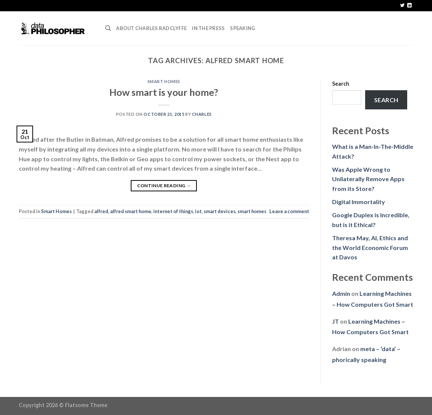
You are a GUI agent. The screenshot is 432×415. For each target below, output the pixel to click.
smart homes (251, 211)
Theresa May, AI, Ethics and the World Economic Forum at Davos (370, 247)
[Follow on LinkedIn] (409, 5)
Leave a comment (289, 211)
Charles (202, 114)
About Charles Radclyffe (151, 28)
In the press (208, 28)
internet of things (173, 211)
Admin (341, 293)
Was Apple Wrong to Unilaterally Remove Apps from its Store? (368, 179)
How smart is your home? (163, 92)
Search (340, 83)
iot (198, 211)
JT (335, 321)
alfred (101, 211)
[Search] (108, 28)
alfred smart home (130, 211)
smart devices (220, 211)
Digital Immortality (358, 201)
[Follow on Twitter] (402, 5)
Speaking (242, 28)
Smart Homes (164, 81)
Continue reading (164, 185)
